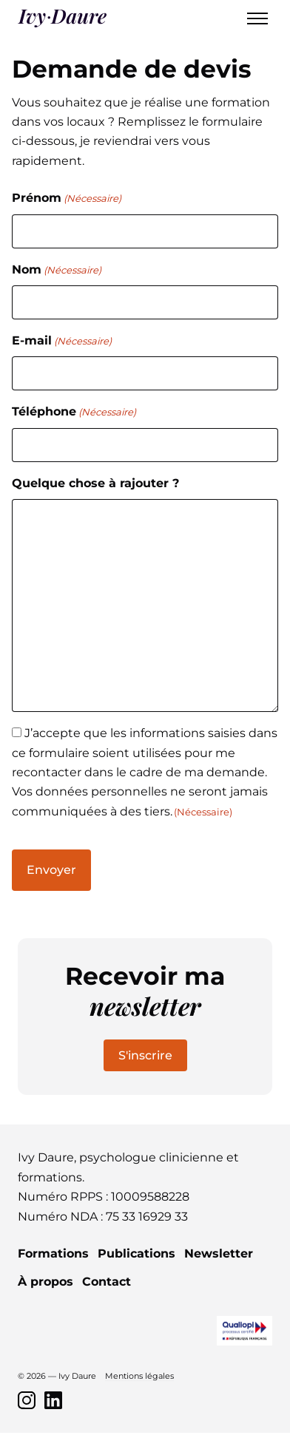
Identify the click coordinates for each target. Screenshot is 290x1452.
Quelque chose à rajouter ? (95, 483)
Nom (56, 270)
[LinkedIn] (53, 1400)
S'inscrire (145, 1055)
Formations (53, 1253)
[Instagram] (27, 1400)
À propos (45, 1282)
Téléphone (74, 412)
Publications (136, 1253)
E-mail (62, 341)
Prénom (66, 198)
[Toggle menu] (257, 18)
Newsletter (218, 1253)
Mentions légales (139, 1376)
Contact (106, 1282)
